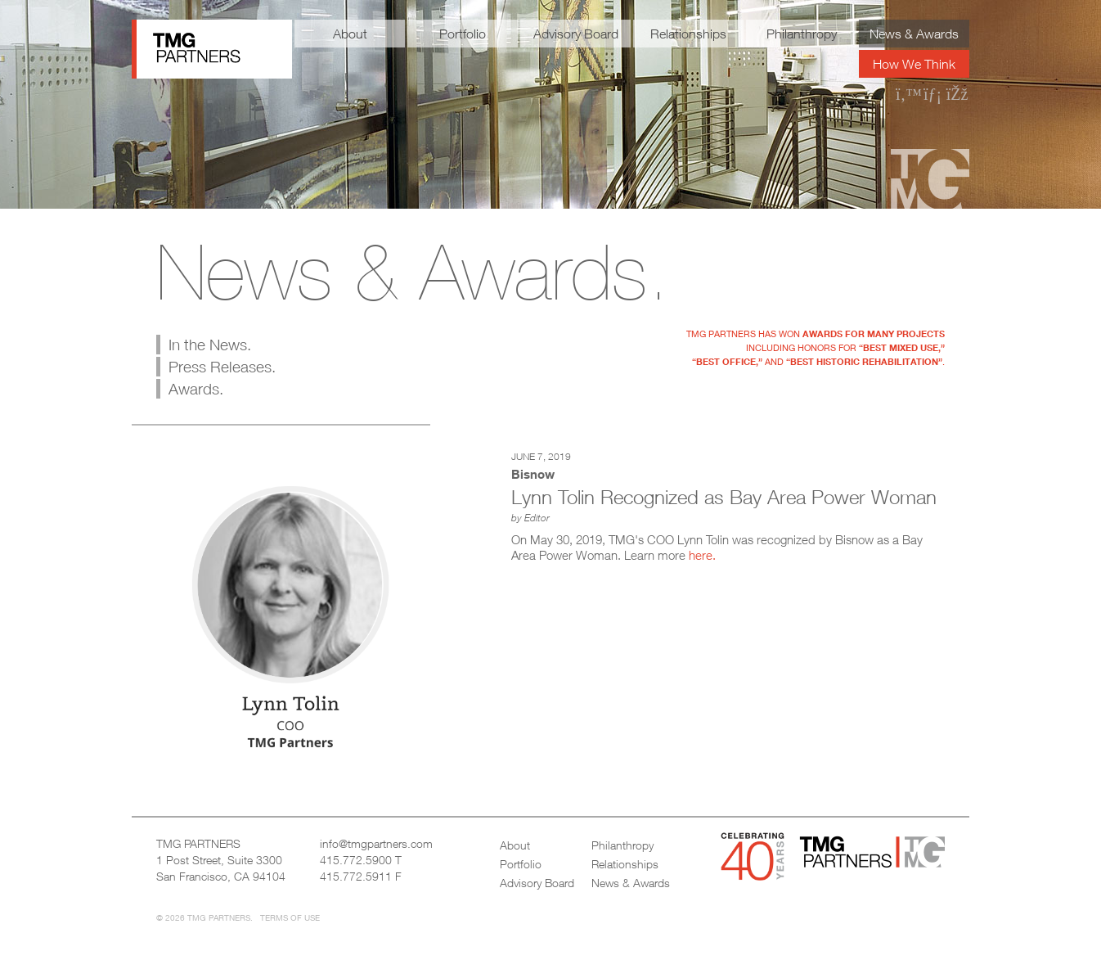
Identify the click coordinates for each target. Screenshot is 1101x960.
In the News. (210, 345)
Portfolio (462, 33)
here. (702, 555)
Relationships (688, 33)
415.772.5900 (356, 860)
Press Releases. (222, 367)
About (350, 33)
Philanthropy (801, 33)
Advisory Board (575, 33)
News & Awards (914, 33)
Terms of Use (290, 917)
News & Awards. (412, 271)
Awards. (196, 389)
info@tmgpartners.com (376, 843)
